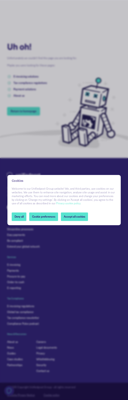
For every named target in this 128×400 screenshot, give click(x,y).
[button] (43, 216)
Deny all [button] (19, 216)
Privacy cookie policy (68, 203)
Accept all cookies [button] (74, 216)
